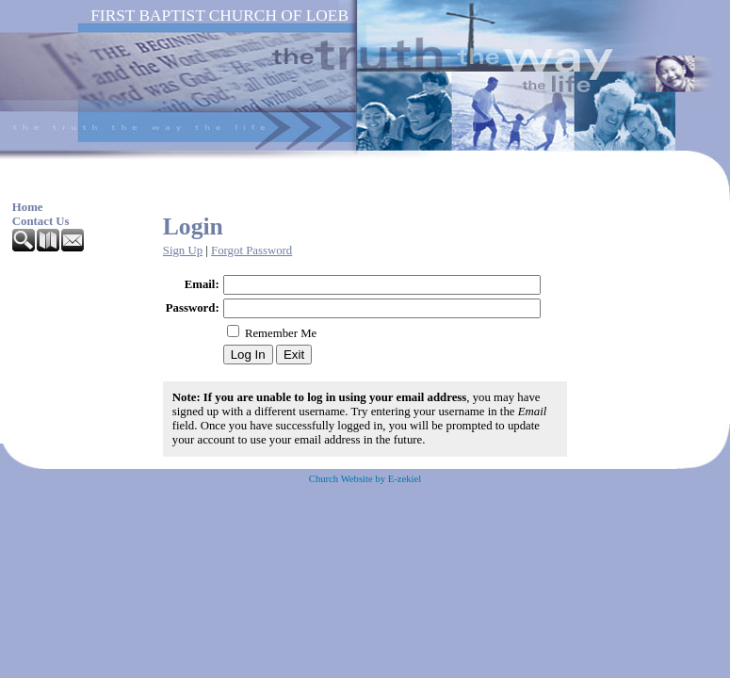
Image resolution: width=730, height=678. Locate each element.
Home (27, 207)
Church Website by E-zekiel (365, 479)
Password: (192, 308)
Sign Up (183, 250)
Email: (202, 284)
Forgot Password (251, 250)
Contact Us (41, 221)
